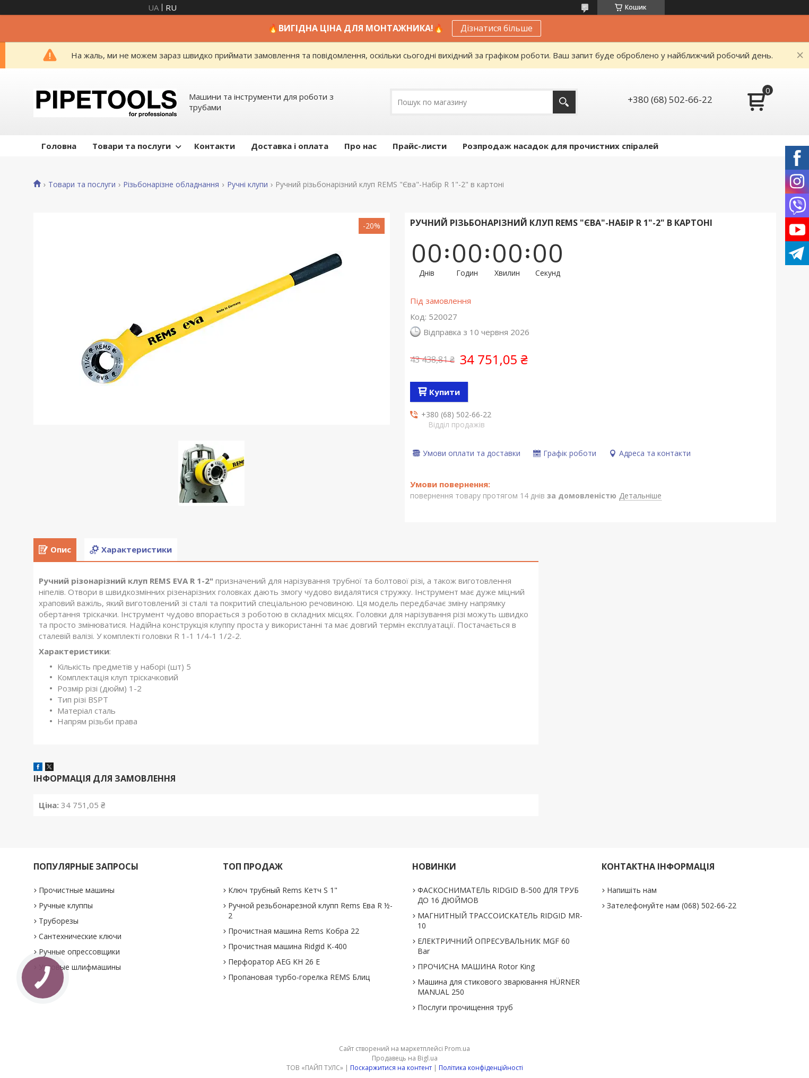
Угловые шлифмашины (80, 967)
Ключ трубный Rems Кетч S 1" (282, 890)
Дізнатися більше (496, 28)
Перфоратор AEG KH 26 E (274, 962)
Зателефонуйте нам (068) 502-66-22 (671, 905)
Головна (58, 146)
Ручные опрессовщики (79, 951)
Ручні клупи (247, 184)
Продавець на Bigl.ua (405, 1058)
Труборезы (59, 921)
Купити (444, 392)
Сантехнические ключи (80, 936)
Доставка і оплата (289, 146)
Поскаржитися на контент (391, 1067)
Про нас (360, 146)
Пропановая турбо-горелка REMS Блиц (299, 977)
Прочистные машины (77, 890)
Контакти (214, 146)
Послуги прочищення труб (465, 1007)
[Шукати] (564, 102)
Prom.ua (457, 1048)
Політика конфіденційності (481, 1067)
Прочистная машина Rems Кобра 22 (293, 931)
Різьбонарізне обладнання (171, 184)
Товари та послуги (131, 146)
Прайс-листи (420, 146)
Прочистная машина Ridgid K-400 (287, 946)
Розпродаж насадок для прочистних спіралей (560, 146)
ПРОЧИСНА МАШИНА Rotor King (476, 966)
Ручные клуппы (66, 905)
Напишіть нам (632, 890)
